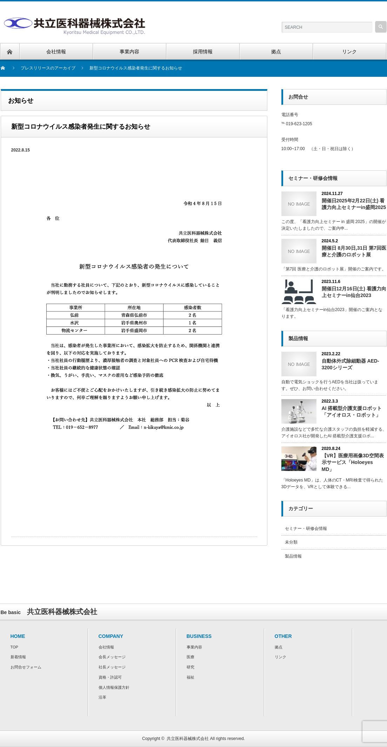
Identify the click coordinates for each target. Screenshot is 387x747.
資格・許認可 (110, 677)
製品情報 (293, 556)
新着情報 (18, 657)
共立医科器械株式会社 (188, 738)
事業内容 (194, 647)
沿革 (102, 697)
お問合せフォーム (26, 667)
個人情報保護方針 (114, 687)
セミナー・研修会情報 (306, 528)
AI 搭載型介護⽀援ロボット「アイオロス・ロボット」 (352, 411)
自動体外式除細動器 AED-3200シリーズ (350, 364)
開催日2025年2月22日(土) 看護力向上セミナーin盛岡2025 (354, 204)
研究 (190, 667)
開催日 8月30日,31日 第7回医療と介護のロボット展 (354, 251)
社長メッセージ (112, 667)
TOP (14, 647)
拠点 (278, 647)
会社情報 (106, 647)
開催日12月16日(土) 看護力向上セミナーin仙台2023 (354, 292)
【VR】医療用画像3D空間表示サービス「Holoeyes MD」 (353, 462)
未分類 (291, 542)
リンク (280, 657)
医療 (190, 657)
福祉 (190, 677)
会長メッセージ (112, 657)
